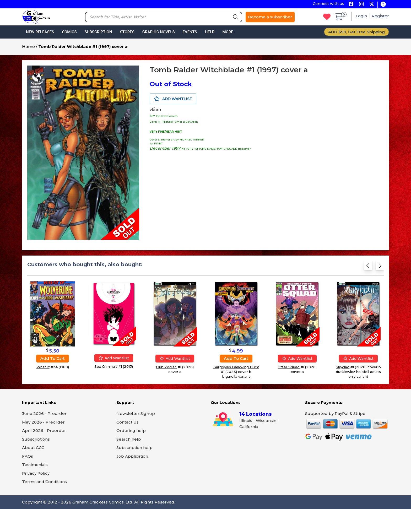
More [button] (227, 32)
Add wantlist (114, 358)
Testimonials (35, 464)
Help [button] (210, 32)
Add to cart (52, 358)
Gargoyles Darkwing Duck (236, 367)
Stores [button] (127, 32)
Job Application (132, 456)
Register (380, 15)
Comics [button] (69, 32)
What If (43, 367)
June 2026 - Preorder (44, 413)
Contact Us (127, 422)
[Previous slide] (368, 267)
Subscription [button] (98, 32)
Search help (128, 439)
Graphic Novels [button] (158, 32)
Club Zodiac (166, 367)
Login (362, 15)
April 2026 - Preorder (44, 430)
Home (28, 46)
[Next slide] (380, 267)
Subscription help (134, 447)
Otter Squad (289, 367)
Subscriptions (36, 439)
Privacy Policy (36, 473)
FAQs (27, 456)
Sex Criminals (105, 366)
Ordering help (131, 430)
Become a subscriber (270, 16)
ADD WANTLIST (173, 98)
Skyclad (342, 367)
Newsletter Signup (135, 413)
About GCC (33, 447)
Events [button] (189, 32)
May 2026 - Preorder (43, 422)
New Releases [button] (40, 32)
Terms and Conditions (44, 481)
